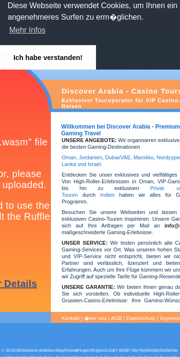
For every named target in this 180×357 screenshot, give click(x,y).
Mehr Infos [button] (27, 30)
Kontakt (71, 318)
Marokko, (144, 157)
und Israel (88, 164)
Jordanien (90, 157)
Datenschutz (141, 318)
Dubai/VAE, (118, 157)
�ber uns (95, 318)
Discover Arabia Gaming (40, 350)
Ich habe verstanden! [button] (48, 57)
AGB (116, 318)
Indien (107, 195)
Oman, (70, 157)
